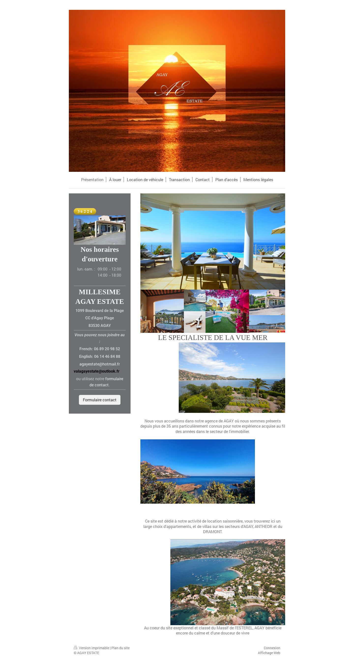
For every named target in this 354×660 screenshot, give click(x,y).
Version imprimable (92, 648)
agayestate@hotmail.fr (99, 363)
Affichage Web (269, 652)
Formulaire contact (100, 399)
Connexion (272, 648)
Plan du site (120, 648)
